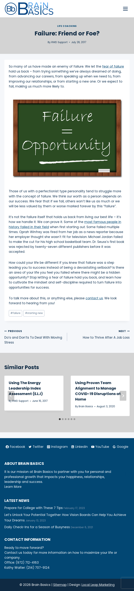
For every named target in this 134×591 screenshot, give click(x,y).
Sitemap (60, 585)
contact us (94, 298)
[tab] (60, 419)
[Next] (123, 396)
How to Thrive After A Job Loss (100, 334)
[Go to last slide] (11, 396)
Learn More (13, 487)
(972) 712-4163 (27, 562)
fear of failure (113, 66)
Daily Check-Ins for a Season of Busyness (37, 527)
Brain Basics (86, 406)
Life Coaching (67, 26)
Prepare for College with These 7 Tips (33, 508)
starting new (34, 313)
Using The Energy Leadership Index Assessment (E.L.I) (26, 388)
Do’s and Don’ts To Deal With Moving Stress (34, 337)
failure (15, 313)
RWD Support (59, 42)
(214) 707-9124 (38, 567)
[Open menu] (125, 8)
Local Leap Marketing (98, 585)
